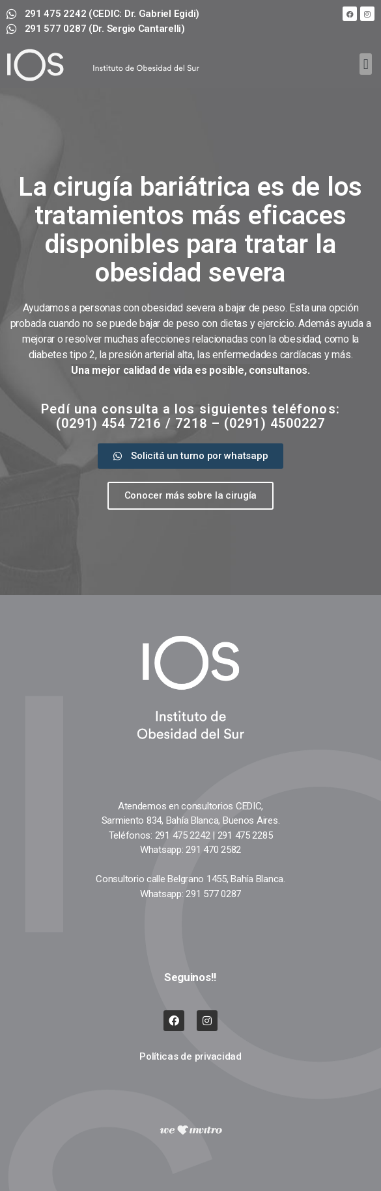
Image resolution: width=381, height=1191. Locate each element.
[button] (366, 64)
